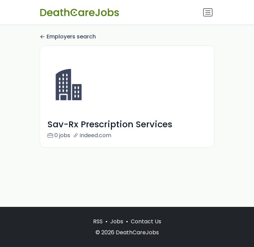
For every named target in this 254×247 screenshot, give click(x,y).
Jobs (116, 221)
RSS (98, 221)
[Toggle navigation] (207, 12)
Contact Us (146, 221)
